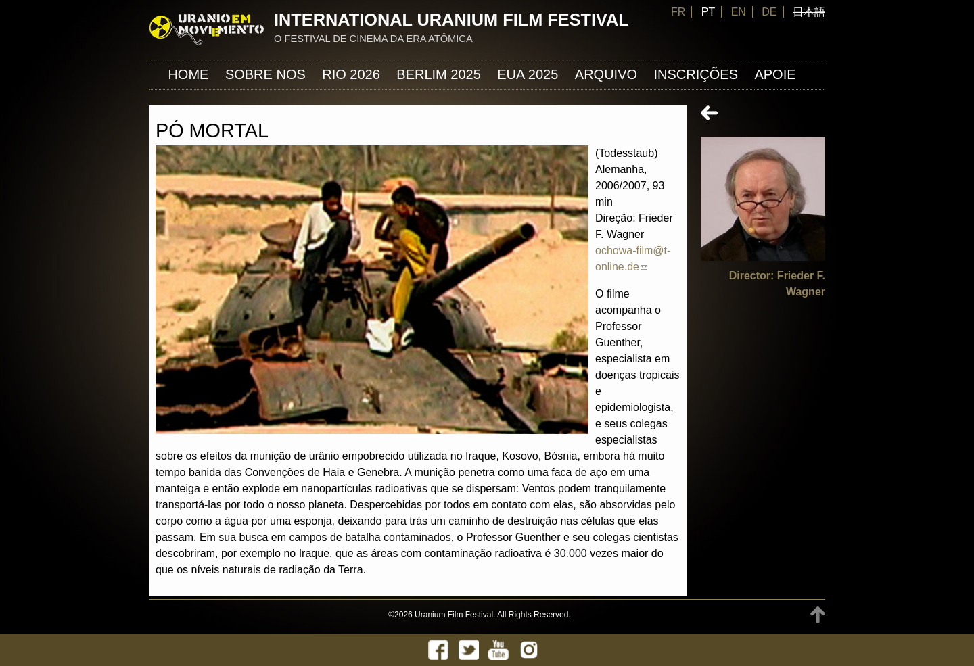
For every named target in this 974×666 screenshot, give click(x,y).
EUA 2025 (527, 74)
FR (678, 12)
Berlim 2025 (438, 74)
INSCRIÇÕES (696, 74)
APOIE (774, 74)
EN (738, 12)
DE (769, 12)
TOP (817, 614)
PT (708, 12)
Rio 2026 (351, 74)
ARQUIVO (606, 74)
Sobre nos (265, 74)
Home (188, 74)
